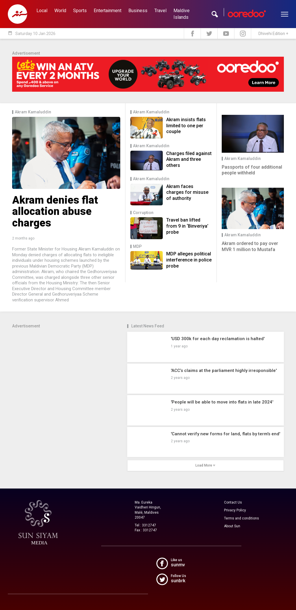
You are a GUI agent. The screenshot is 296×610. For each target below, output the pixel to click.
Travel (160, 10)
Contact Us (233, 502)
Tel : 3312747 (145, 525)
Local (41, 10)
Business (137, 10)
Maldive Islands (181, 14)
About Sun (232, 526)
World (60, 10)
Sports (80, 10)
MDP (137, 246)
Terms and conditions (241, 518)
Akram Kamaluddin (33, 112)
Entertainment (107, 10)
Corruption (143, 213)
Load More (205, 465)
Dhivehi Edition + (273, 33)
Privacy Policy (235, 510)
